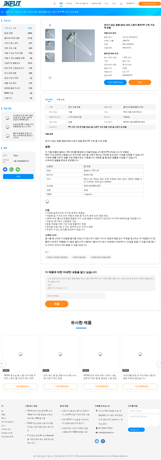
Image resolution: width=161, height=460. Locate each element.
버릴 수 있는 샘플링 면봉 (18, 58)
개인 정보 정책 (7, 437)
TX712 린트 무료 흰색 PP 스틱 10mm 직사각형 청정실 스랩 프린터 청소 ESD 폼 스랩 (40, 414)
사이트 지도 (6, 429)
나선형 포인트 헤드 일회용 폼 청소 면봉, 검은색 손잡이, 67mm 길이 (23, 117)
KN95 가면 (18, 93)
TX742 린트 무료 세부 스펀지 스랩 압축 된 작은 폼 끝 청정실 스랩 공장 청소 (100, 378)
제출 (56, 303)
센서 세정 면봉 (18, 73)
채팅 (18, 176)
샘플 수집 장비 (18, 83)
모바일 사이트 (7, 433)
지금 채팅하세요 (149, 3)
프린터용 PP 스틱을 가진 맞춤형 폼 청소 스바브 (23, 125)
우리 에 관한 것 (7, 422)
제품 (3, 414)
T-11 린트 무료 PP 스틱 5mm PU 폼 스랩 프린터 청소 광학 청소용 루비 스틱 (40, 439)
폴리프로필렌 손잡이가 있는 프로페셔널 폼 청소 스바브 (23, 135)
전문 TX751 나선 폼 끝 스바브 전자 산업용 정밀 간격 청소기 (75, 421)
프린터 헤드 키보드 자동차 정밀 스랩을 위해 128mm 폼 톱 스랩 (75, 430)
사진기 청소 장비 (18, 43)
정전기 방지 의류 (18, 78)
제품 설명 (61, 99)
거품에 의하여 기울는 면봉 (100, 257)
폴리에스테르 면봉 (18, 38)
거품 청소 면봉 (18, 28)
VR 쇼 (3, 418)
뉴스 (3, 425)
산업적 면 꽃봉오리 (18, 63)
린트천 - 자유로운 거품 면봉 (57, 257)
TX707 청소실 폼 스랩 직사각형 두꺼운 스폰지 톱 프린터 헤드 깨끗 (40, 427)
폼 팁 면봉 (18, 33)
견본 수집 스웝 (18, 48)
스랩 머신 (18, 98)
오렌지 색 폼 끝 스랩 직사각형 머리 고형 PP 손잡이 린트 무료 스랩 (75, 413)
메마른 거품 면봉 (79, 257)
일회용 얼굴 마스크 (18, 88)
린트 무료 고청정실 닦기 (18, 68)
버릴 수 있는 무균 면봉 (18, 53)
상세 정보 (49, 99)
